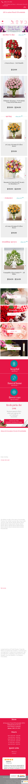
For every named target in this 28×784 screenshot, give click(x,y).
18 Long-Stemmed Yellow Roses (14, 145)
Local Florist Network (11, 783)
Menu (2, 23)
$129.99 (14, 70)
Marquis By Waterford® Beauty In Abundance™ (14, 183)
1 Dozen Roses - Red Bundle (14, 63)
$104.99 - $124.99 (14, 279)
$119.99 (14, 151)
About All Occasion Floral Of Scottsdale (13, 431)
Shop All (21, 35)
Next (25, 56)
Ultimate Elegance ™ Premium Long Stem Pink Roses (14, 101)
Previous (2, 56)
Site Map (20, 783)
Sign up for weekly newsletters (14, 421)
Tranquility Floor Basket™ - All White (14, 273)
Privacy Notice (18, 781)
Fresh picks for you (14, 410)
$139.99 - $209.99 (14, 189)
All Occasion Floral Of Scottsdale (14, 12)
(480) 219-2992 (8, 2)
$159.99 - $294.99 (14, 107)
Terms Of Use (9, 781)
